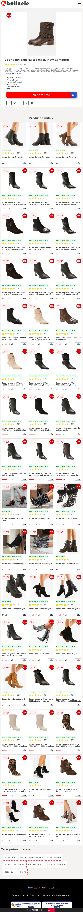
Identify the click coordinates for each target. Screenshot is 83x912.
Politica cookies (63, 895)
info (24, 163)
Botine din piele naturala (31, 857)
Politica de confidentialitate (42, 895)
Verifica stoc (55, 95)
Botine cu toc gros (57, 864)
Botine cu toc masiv (36, 864)
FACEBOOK (34, 887)
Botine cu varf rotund (14, 864)
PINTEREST (48, 887)
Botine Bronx (10, 857)
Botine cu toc (10, 872)
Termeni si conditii (20, 895)
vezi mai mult (17, 73)
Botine (23, 872)
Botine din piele (54, 857)
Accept (51, 909)
